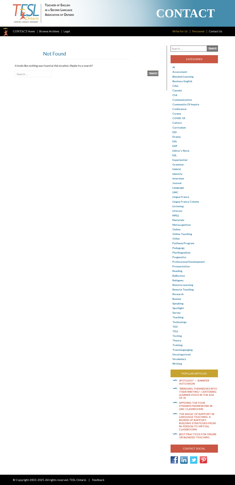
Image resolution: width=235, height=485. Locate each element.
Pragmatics (179, 257)
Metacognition (181, 224)
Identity (177, 173)
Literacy (177, 210)
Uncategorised (181, 354)
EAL (174, 141)
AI (173, 67)
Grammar (178, 164)
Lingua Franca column (185, 201)
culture (177, 122)
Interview (178, 178)
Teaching (177, 317)
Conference (179, 108)
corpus (176, 113)
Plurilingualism (181, 252)
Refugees (178, 280)
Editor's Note (180, 150)
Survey (176, 312)
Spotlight (178, 308)
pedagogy (178, 247)
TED (175, 326)
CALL (175, 85)
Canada (177, 90)
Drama (176, 136)
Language (178, 187)
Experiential (179, 159)
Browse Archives (49, 31)
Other (176, 238)
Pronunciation (181, 266)
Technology (179, 322)
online (176, 229)
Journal (176, 183)
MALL (175, 215)
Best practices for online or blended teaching (197, 436)
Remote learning (182, 284)
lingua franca (180, 196)
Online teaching (182, 234)
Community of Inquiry (185, 104)
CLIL (175, 95)
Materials (178, 220)
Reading (177, 270)
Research (178, 294)
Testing (177, 335)
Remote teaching (183, 289)
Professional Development (188, 261)
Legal (67, 31)
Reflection (178, 275)
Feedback (98, 480)
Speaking (177, 303)
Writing (177, 363)
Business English (182, 81)
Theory (176, 340)
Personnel (198, 31)
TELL (175, 331)
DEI (174, 132)
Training (177, 345)
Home (24, 31)
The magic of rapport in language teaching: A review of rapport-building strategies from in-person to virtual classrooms (197, 421)
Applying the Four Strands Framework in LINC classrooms (195, 406)
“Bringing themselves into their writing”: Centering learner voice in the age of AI (198, 393)
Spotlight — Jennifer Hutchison (194, 382)
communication (182, 99)
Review (176, 298)
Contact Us (215, 31)
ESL (174, 155)
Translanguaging (182, 349)
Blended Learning (183, 76)
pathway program (183, 243)
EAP (174, 145)
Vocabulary (179, 359)
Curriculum (179, 127)
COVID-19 (178, 118)
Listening (178, 206)
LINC (175, 192)
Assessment (179, 71)
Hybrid (176, 169)
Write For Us (180, 31)
